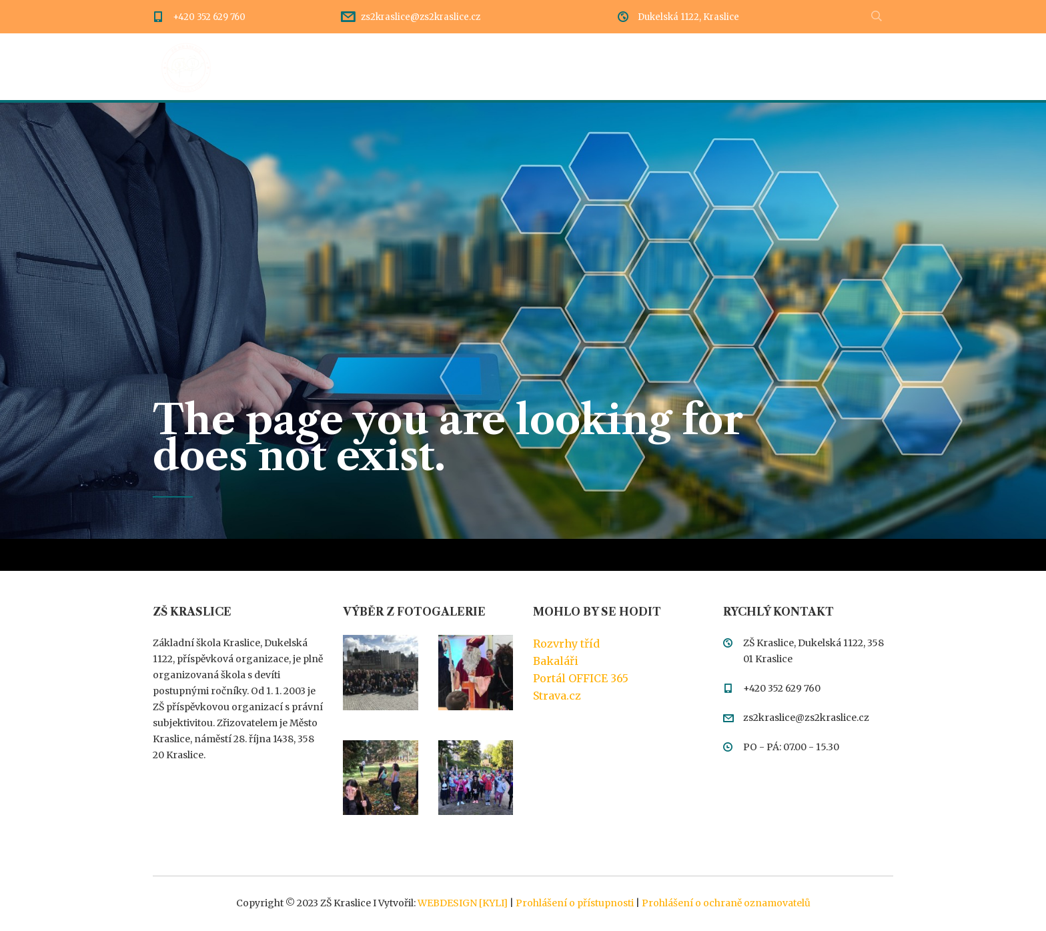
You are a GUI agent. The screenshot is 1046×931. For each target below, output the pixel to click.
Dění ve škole (349, 66)
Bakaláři (555, 661)
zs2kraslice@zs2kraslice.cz (420, 17)
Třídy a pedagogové (661, 66)
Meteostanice (858, 66)
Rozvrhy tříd (566, 643)
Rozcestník (444, 66)
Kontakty (768, 66)
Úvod (270, 66)
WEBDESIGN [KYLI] (463, 903)
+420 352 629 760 (209, 17)
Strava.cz (557, 695)
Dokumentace (541, 66)
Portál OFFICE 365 (580, 678)
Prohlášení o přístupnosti (575, 903)
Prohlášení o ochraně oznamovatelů (726, 903)
